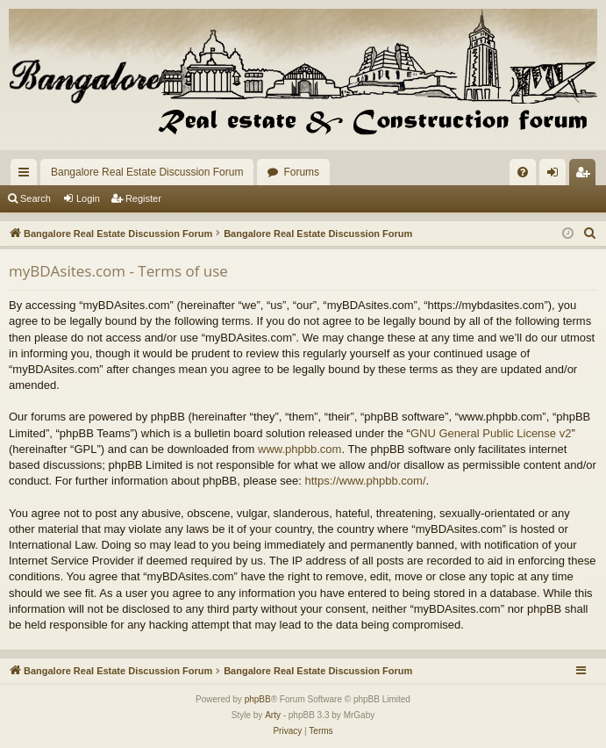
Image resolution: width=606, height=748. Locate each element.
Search (35, 198)
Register (143, 198)
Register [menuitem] (586, 175)
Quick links (27, 175)
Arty (273, 715)
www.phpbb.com (299, 449)
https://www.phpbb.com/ (364, 480)
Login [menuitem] (556, 175)
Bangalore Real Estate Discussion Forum (147, 172)
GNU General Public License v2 (491, 433)
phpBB (258, 699)
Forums (301, 172)
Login (88, 198)
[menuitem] (523, 172)
